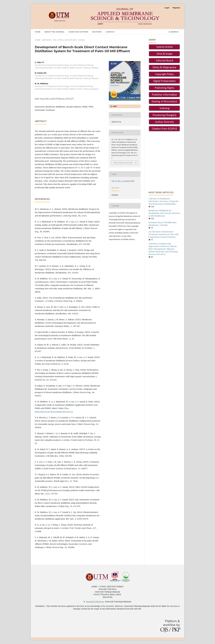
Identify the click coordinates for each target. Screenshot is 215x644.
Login (167, 8)
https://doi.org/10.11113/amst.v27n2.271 (57, 99)
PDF (114, 106)
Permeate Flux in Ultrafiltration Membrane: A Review (162, 223)
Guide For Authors (78, 32)
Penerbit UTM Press (95, 601)
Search (174, 32)
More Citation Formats (122, 163)
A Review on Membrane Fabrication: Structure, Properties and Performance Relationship (163, 201)
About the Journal (54, 32)
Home (37, 32)
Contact (110, 32)
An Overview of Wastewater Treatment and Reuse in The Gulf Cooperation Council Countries (163, 234)
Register (176, 8)
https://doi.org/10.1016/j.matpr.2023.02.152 (54, 411)
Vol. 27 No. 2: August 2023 (65, 40)
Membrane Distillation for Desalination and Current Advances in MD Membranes (164, 213)
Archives (97, 32)
